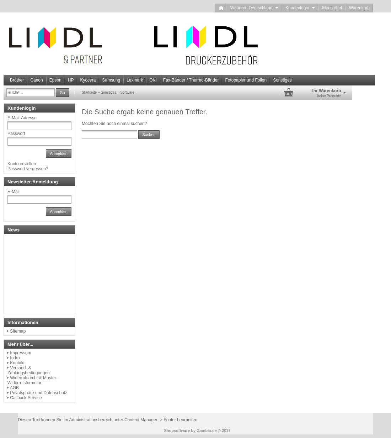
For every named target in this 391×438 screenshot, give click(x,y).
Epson (55, 80)
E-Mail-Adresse (22, 117)
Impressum (20, 352)
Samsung (111, 80)
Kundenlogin (300, 7)
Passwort (16, 133)
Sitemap (18, 331)
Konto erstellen (21, 163)
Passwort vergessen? (27, 168)
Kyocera (88, 80)
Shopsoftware (177, 430)
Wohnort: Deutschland (254, 7)
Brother (17, 80)
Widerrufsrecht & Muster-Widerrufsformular (32, 380)
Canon (36, 80)
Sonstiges (282, 80)
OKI (153, 80)
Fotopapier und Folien (246, 80)
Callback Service (26, 397)
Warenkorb (359, 7)
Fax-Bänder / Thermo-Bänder (191, 80)
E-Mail (13, 191)
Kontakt (17, 362)
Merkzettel (332, 7)
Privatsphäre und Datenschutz (38, 392)
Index (15, 357)
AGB (14, 387)
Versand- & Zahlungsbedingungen (28, 370)
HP (71, 80)
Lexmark (135, 80)
